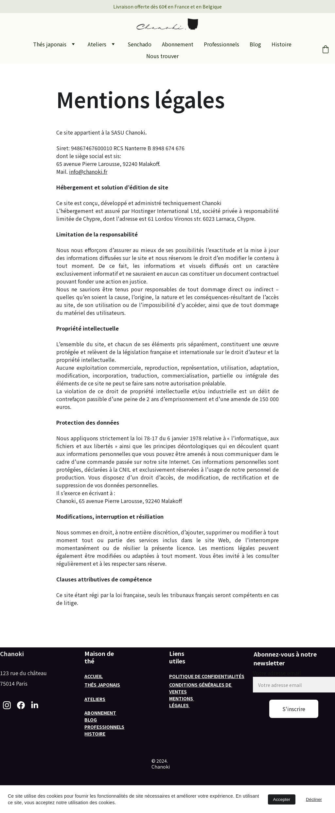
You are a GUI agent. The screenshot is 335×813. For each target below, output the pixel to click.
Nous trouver (162, 56)
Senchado (139, 44)
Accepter (282, 799)
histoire (94, 733)
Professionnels (221, 44)
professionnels (104, 727)
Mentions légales (181, 701)
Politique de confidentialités (206, 676)
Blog (255, 44)
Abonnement (177, 44)
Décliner (314, 799)
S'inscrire (293, 709)
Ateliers (97, 44)
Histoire (281, 44)
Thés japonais (49, 44)
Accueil (93, 676)
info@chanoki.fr (88, 171)
